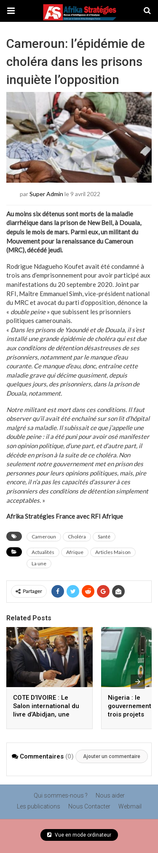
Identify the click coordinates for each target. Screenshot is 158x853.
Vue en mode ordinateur (79, 835)
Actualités (43, 552)
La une (39, 563)
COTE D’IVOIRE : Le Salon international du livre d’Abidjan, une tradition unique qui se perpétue (46, 714)
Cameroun (44, 536)
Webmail (130, 806)
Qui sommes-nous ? (61, 795)
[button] (11, 11)
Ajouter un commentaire (111, 756)
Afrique (74, 552)
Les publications (38, 806)
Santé (104, 536)
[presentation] (138, 682)
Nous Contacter (89, 806)
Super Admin (46, 193)
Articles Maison (113, 552)
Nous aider (110, 795)
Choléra (77, 536)
